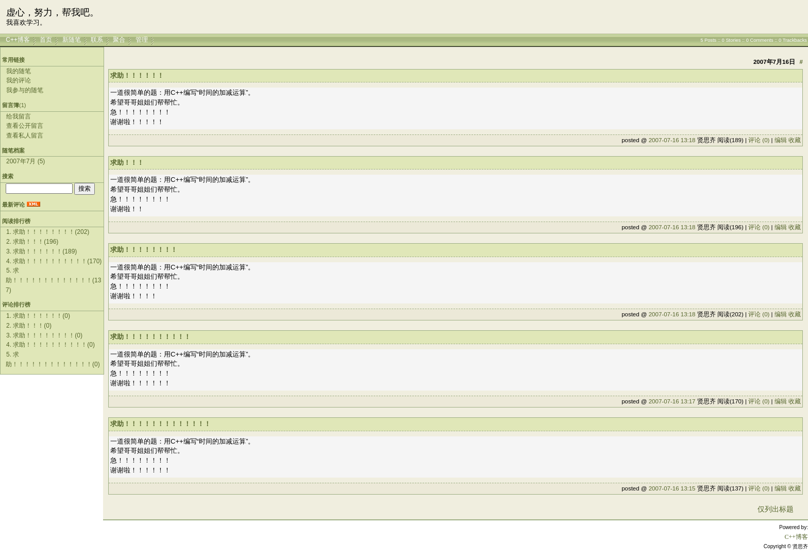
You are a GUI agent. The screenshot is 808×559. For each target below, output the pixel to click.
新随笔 (71, 39)
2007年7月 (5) (25, 161)
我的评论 (18, 80)
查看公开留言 (24, 125)
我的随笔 (18, 71)
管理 (142, 39)
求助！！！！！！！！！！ (150, 337)
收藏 (794, 140)
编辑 (781, 140)
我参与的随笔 (24, 90)
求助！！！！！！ (137, 75)
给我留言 (18, 116)
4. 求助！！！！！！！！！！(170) (54, 261)
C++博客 (18, 39)
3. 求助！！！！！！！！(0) (44, 335)
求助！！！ (127, 162)
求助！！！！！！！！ (143, 249)
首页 (46, 39)
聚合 (119, 39)
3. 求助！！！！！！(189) (41, 251)
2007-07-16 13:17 (672, 401)
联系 (97, 39)
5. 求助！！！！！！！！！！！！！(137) (53, 280)
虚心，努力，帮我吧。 (52, 12)
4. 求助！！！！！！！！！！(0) (50, 344)
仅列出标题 (776, 509)
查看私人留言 (24, 135)
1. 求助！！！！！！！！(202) (47, 231)
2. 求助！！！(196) (32, 241)
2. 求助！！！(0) (29, 325)
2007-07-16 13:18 (672, 140)
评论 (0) (758, 140)
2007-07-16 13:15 (672, 488)
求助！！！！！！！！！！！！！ (160, 424)
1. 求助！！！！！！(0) (38, 315)
